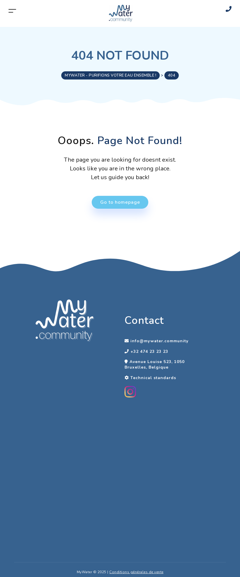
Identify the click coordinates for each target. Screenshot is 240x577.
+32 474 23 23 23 (149, 351)
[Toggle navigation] (12, 10)
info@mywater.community (159, 341)
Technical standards (153, 378)
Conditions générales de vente (136, 572)
